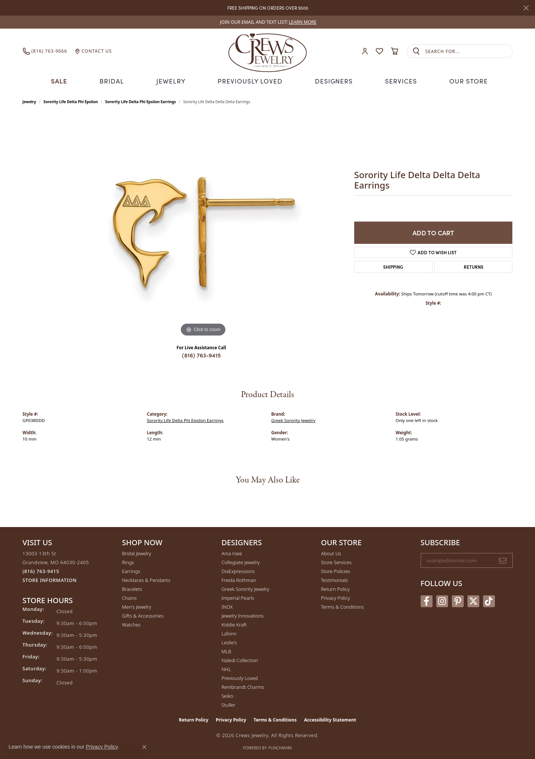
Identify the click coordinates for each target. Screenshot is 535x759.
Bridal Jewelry (136, 552)
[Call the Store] (41, 570)
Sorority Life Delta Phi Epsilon (70, 101)
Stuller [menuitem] (229, 704)
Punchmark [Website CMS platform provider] (280, 747)
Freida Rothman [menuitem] (239, 579)
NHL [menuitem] (226, 668)
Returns (473, 266)
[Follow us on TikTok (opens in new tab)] (489, 600)
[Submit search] (416, 51)
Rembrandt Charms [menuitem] (243, 686)
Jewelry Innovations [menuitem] (243, 615)
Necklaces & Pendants (146, 579)
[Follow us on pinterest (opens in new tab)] (458, 600)
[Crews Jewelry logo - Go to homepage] (267, 51)
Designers (331, 80)
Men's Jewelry (136, 606)
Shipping (393, 266)
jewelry (29, 101)
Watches (131, 624)
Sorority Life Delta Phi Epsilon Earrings (140, 101)
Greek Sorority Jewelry (293, 419)
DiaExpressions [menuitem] (238, 570)
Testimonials (334, 579)
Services (398, 80)
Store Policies (335, 570)
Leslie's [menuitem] (229, 641)
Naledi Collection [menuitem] (240, 659)
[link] (268, 22)
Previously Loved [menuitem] (240, 677)
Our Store (465, 80)
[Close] (526, 8)
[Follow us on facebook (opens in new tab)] (427, 600)
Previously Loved (250, 80)
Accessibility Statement (330, 719)
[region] (203, 226)
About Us (331, 552)
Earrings (131, 570)
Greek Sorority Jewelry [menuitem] (246, 588)
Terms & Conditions (342, 606)
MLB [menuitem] (226, 650)
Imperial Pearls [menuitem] (238, 597)
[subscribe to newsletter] (502, 560)
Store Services (336, 561)
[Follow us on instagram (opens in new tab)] (442, 600)
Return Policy (335, 588)
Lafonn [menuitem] (229, 632)
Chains (129, 597)
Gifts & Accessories (143, 615)
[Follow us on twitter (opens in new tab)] (473, 600)
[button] (365, 51)
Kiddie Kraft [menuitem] (234, 624)
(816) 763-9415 (201, 354)
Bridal (114, 80)
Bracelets (132, 588)
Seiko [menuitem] (227, 695)
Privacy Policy (335, 597)
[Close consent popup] (144, 747)
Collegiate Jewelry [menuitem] (241, 561)
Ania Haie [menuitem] (232, 552)
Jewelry (173, 80)
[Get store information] (50, 579)
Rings (128, 561)
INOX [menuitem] (227, 606)
